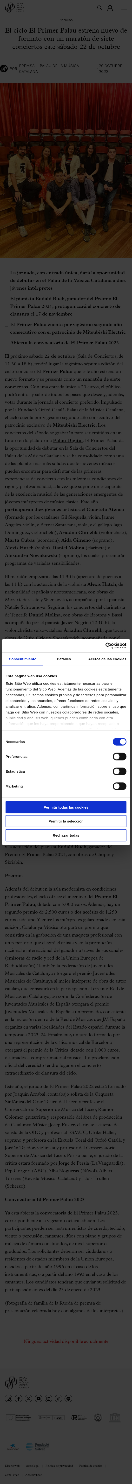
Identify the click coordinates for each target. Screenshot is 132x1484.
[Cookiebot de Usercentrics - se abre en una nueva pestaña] (105, 646)
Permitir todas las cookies (66, 807)
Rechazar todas (66, 835)
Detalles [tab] (64, 659)
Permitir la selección (66, 821)
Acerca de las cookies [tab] (107, 659)
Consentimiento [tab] (22, 659)
